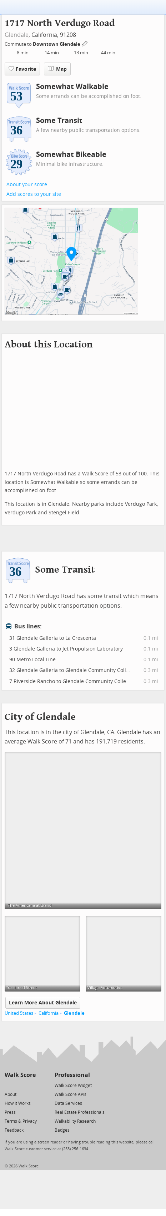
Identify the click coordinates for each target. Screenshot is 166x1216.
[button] (71, 253)
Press (10, 1112)
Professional (72, 1075)
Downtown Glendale (57, 44)
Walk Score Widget (73, 1085)
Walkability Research (75, 1121)
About (10, 1094)
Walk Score (20, 1075)
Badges (62, 1130)
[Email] (31, 1085)
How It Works (18, 1103)
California (49, 1013)
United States (19, 1013)
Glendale (17, 34)
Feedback (14, 1130)
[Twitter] (9, 1085)
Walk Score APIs (70, 1094)
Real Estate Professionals (80, 1112)
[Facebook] (20, 1085)
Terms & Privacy (21, 1121)
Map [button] (57, 69)
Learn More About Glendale (43, 1003)
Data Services (68, 1103)
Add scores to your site (33, 194)
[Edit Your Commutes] (85, 43)
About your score (26, 185)
